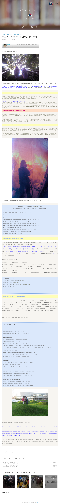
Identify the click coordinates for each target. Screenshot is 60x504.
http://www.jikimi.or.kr (23, 288)
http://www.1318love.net (25, 284)
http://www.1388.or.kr (26, 290)
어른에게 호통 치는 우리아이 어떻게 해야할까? (10, 465)
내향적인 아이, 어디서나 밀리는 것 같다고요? (10, 463)
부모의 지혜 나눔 (14, 458)
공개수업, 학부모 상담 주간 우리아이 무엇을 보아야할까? (12, 460)
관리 (36, 27)
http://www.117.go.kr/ (23, 280)
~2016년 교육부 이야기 (7, 458)
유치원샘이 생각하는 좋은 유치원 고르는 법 (10, 466)
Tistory (37, 502)
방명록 (27, 27)
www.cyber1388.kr (15, 282)
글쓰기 (23, 27)
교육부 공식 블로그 (30, 10)
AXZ (29, 502)
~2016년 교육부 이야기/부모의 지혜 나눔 (11, 34)
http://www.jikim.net (28, 286)
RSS (32, 27)
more (57, 473)
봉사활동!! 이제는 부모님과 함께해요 (9, 462)
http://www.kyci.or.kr (21, 291)
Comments (5, 492)
